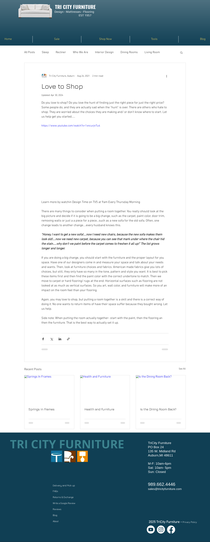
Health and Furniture (99, 409)
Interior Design (104, 52)
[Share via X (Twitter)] (51, 339)
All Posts (29, 52)
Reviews (57, 509)
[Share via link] (68, 339)
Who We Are (80, 52)
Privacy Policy (190, 522)
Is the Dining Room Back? (158, 409)
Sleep (45, 52)
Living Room (152, 52)
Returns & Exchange (63, 497)
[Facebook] (171, 530)
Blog (55, 515)
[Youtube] (151, 530)
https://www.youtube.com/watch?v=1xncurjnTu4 (70, 126)
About (55, 521)
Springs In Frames (41, 409)
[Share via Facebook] (43, 339)
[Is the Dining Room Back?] (161, 389)
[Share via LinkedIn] (60, 339)
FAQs (55, 491)
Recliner (61, 52)
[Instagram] (161, 530)
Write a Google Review (64, 503)
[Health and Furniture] (105, 389)
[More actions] (166, 76)
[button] (105, 39)
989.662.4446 (161, 484)
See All (182, 368)
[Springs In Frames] (49, 389)
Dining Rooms (129, 52)
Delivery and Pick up (64, 485)
